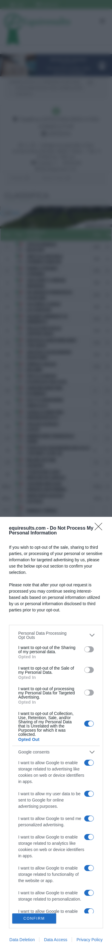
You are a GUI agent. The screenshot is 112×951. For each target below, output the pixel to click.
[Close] (100, 528)
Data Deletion (22, 939)
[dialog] (56, 734)
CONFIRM (34, 918)
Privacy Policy (89, 939)
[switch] (89, 649)
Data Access (55, 939)
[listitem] (56, 635)
